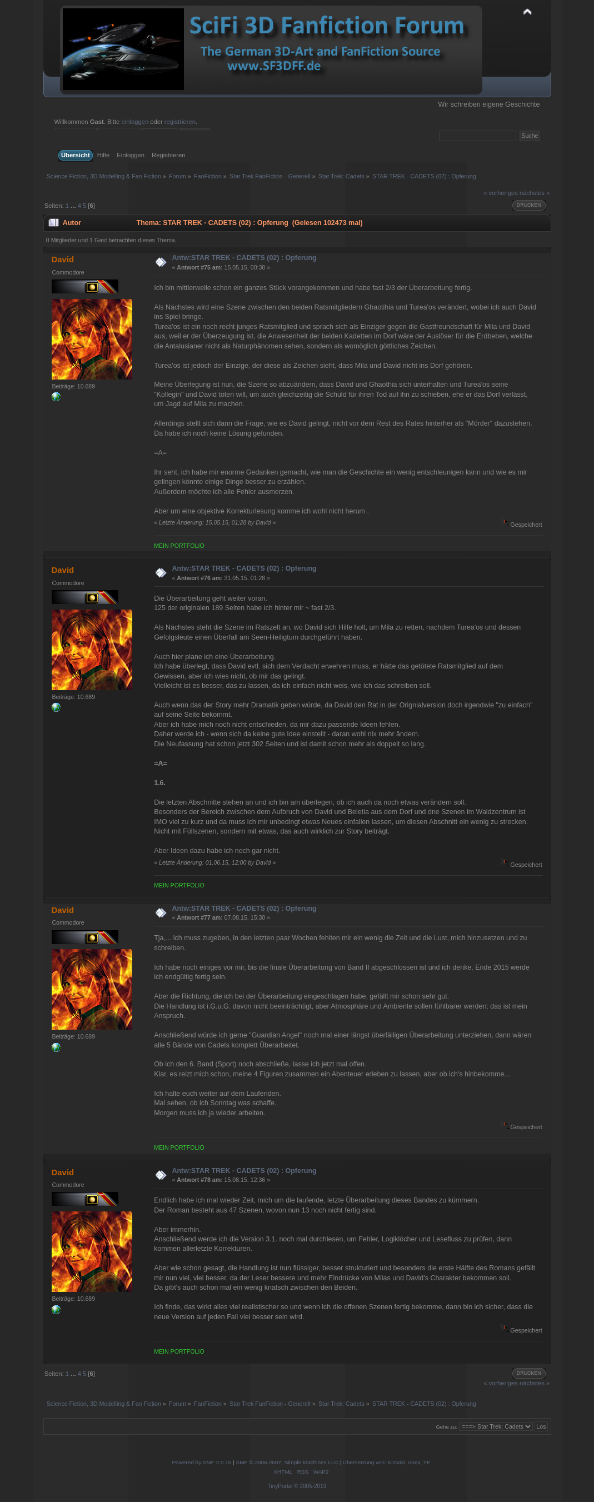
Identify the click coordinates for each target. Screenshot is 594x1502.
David (62, 259)
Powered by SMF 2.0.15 (201, 1462)
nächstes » (535, 192)
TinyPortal (280, 1486)
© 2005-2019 (310, 1486)
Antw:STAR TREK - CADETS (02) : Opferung (244, 258)
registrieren (180, 121)
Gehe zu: (446, 1427)
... (74, 205)
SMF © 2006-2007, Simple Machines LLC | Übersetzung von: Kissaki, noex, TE (333, 1462)
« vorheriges (500, 192)
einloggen (134, 121)
